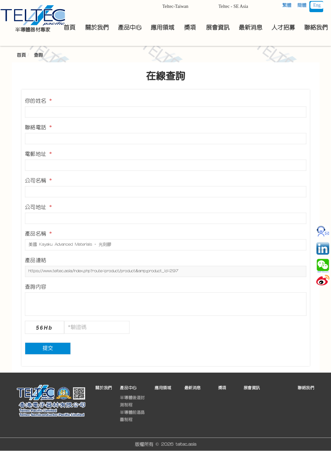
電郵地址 (38, 153)
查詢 (38, 55)
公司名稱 (38, 180)
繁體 (286, 5)
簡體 (301, 5)
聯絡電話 (38, 127)
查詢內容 (35, 286)
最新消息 (192, 387)
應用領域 (163, 387)
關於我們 (103, 387)
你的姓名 (38, 100)
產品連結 (35, 260)
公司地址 (38, 207)
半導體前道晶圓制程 (132, 415)
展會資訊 (252, 387)
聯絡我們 (306, 387)
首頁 (21, 55)
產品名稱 (38, 233)
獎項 (222, 387)
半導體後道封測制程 (132, 401)
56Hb (44, 328)
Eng (317, 5)
